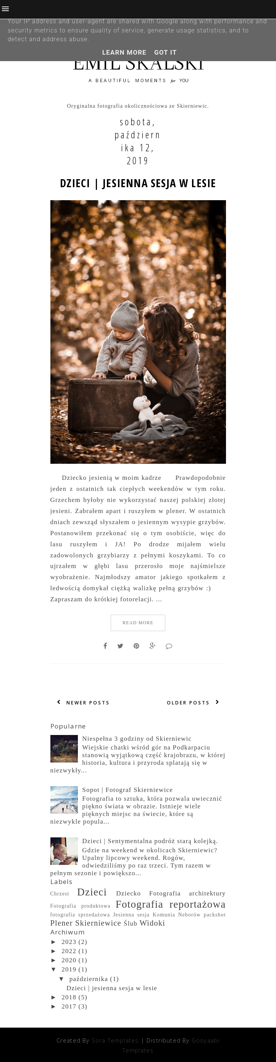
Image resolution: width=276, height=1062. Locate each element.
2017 (68, 1006)
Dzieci (92, 892)
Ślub (130, 923)
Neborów (189, 915)
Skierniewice (98, 923)
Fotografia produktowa (80, 906)
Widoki (152, 923)
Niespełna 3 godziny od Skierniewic (137, 738)
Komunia (164, 915)
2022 (68, 951)
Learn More (124, 52)
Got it (165, 52)
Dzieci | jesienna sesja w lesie (138, 183)
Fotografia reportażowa (171, 904)
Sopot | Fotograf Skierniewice (127, 789)
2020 (68, 960)
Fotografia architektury (187, 893)
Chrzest (59, 894)
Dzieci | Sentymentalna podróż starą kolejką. (150, 841)
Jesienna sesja (131, 915)
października (88, 979)
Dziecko (128, 893)
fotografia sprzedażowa (80, 915)
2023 (68, 941)
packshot (215, 915)
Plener (61, 923)
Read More (138, 622)
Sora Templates (115, 1040)
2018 (68, 997)
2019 (68, 969)
